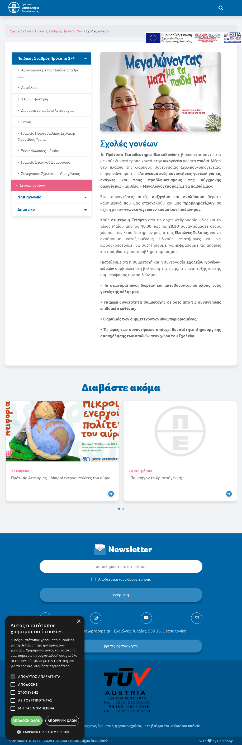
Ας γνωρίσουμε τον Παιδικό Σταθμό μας (48, 73)
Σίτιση (25, 122)
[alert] (44, 678)
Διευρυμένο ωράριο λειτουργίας (47, 110)
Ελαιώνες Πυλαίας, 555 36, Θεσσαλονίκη (150, 631)
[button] (119, 508)
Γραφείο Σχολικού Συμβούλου (45, 162)
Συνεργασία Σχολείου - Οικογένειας (50, 173)
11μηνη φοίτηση (34, 99)
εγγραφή (121, 594)
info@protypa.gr (95, 631)
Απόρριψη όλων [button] (62, 720)
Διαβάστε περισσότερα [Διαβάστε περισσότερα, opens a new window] (52, 666)
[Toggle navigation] (232, 8)
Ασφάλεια (28, 87)
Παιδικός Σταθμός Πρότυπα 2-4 (59, 31)
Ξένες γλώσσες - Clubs (39, 150)
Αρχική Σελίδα (20, 31)
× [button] (78, 622)
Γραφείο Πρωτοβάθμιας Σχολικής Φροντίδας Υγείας (46, 136)
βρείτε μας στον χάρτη (121, 646)
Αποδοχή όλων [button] (27, 720)
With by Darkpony (216, 740)
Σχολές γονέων (32, 185)
